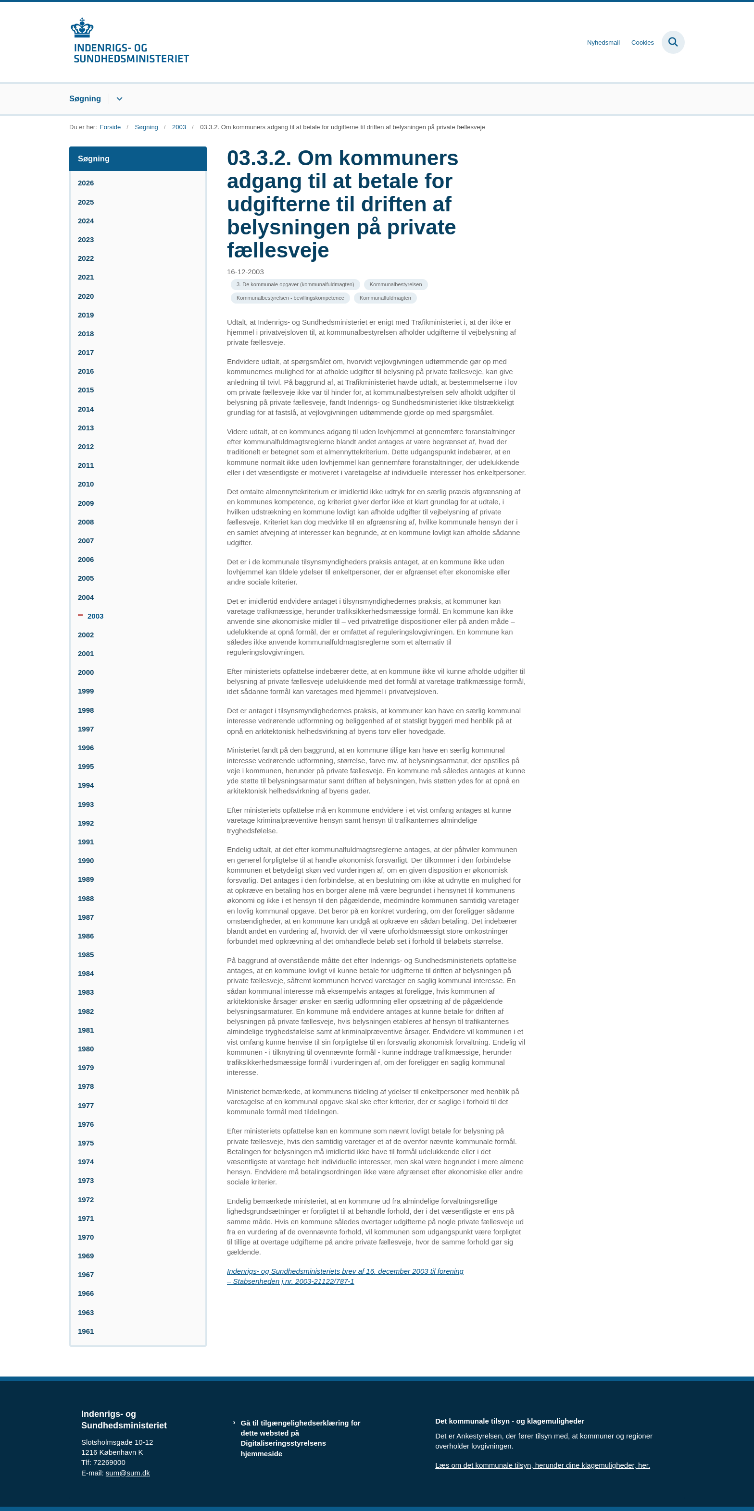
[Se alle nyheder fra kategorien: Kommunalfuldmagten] (385, 298)
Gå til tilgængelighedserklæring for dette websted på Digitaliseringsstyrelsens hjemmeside (301, 1438)
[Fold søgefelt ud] (673, 42)
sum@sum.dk (128, 1473)
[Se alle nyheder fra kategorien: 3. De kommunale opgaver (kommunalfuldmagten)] (295, 284)
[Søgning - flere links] (118, 99)
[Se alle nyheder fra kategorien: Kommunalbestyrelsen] (396, 284)
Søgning (85, 98)
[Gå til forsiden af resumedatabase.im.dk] (129, 42)
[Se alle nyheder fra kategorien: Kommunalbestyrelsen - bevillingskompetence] (290, 298)
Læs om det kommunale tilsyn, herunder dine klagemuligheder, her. (542, 1465)
